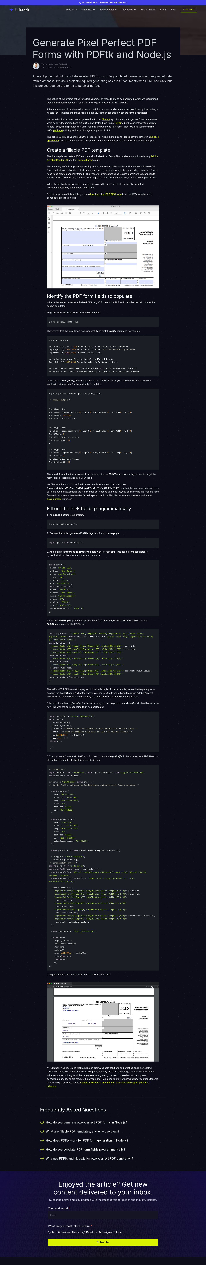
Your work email (59, 1208)
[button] (71, 9)
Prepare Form (84, 160)
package (58, 130)
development (54, 499)
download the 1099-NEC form (105, 194)
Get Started (188, 9)
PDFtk (118, 122)
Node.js (106, 119)
